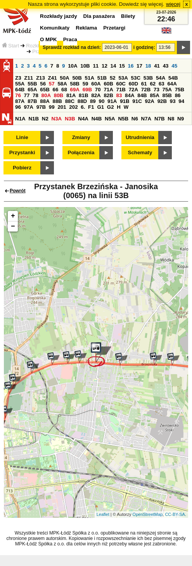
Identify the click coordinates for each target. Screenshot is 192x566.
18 (148, 66)
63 (161, 84)
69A (75, 89)
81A (71, 95)
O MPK (48, 39)
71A (108, 89)
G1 (100, 107)
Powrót (18, 190)
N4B (97, 119)
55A (19, 84)
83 (119, 95)
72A (133, 89)
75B (179, 89)
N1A (20, 119)
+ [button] (13, 216)
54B (173, 78)
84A (129, 95)
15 (122, 66)
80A (46, 95)
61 (144, 84)
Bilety (128, 16)
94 (181, 101)
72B (145, 89)
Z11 (28, 78)
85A (154, 95)
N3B (70, 119)
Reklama (86, 28)
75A (167, 89)
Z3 (18, 78)
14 (113, 66)
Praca (70, 39)
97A (28, 107)
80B (58, 95)
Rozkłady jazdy (58, 16)
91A (112, 101)
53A (123, 78)
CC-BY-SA (175, 514)
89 (93, 101)
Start (10, 46)
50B (76, 78)
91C (137, 101)
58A (62, 84)
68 (64, 89)
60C (121, 84)
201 (61, 107)
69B (87, 89)
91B (124, 101)
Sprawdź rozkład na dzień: (72, 47)
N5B (123, 119)
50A (64, 78)
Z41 (52, 78)
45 (174, 66)
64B (19, 89)
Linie (22, 137)
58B (75, 84)
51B (102, 78)
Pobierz (22, 168)
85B (167, 95)
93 (173, 101)
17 (139, 66)
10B (85, 66)
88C (69, 101)
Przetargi (114, 28)
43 (166, 66)
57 (52, 84)
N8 (171, 119)
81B (83, 95)
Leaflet (103, 514)
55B (32, 84)
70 (98, 89)
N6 (134, 119)
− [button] (13, 226)
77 (27, 95)
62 (153, 84)
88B (57, 101)
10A (72, 66)
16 (131, 66)
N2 (45, 119)
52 (113, 78)
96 (18, 107)
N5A (110, 119)
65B (44, 89)
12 (104, 66)
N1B (33, 119)
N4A (83, 119)
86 (178, 95)
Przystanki (22, 152)
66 (55, 89)
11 (96, 66)
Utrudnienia (140, 137)
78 (35, 95)
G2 (110, 107)
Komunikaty (54, 28)
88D (82, 101)
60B (108, 84)
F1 (91, 107)
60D (133, 84)
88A (44, 101)
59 (85, 84)
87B (32, 101)
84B (142, 95)
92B (162, 101)
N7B (159, 119)
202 (73, 107)
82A (95, 95)
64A (171, 84)
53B (148, 78)
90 (101, 101)
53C (135, 78)
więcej (173, 4)
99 (52, 107)
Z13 (40, 78)
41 (157, 66)
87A (19, 101)
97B (41, 107)
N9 (180, 119)
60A (95, 84)
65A (32, 89)
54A (160, 78)
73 (156, 89)
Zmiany (81, 137)
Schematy (140, 152)
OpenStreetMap (148, 514)
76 (18, 95)
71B (121, 89)
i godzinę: (144, 47)
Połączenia (81, 152)
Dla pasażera (99, 16)
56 (43, 84)
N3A (57, 119)
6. (83, 107)
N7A (146, 119)
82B (108, 95)
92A (149, 101)
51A (89, 78)
